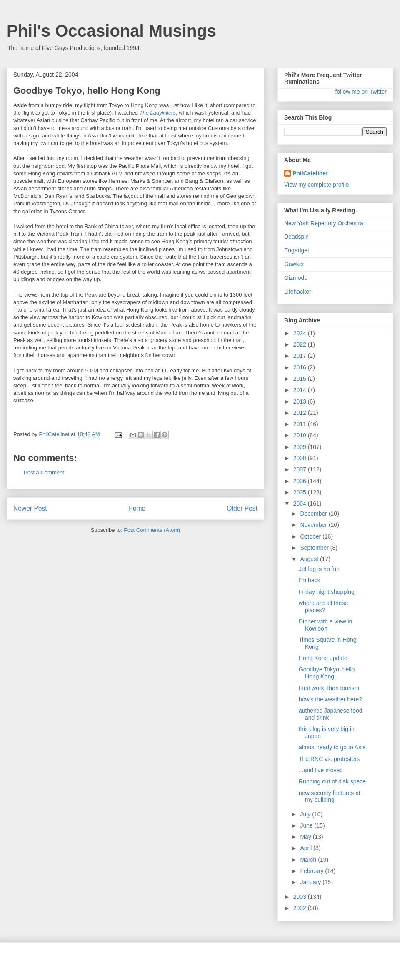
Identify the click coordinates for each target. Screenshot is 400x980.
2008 (300, 458)
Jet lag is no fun (319, 569)
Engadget (296, 250)
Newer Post (30, 508)
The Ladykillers (158, 113)
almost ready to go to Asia (332, 747)
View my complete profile (316, 184)
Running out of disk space (332, 781)
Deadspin (296, 236)
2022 (300, 344)
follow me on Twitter (361, 91)
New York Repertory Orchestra (323, 223)
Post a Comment (44, 472)
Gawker (294, 264)
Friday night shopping (327, 591)
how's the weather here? (330, 699)
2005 (300, 492)
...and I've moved (321, 770)
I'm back (309, 580)
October (311, 536)
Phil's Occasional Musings (111, 31)
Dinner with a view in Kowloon (325, 625)
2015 (300, 378)
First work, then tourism (329, 688)
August (310, 559)
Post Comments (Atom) (152, 530)
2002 (300, 908)
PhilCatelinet (310, 173)
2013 (300, 401)
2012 (300, 412)
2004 (300, 503)
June (307, 825)
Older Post (242, 508)
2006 (300, 481)
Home (137, 508)
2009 (300, 447)
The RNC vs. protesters (329, 759)
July (306, 814)
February (312, 871)
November (314, 524)
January (311, 882)
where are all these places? (323, 606)
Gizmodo (296, 277)
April (306, 848)
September (315, 547)
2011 (300, 424)
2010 (300, 435)
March (309, 859)
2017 (300, 355)
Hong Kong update (323, 658)
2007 (300, 469)
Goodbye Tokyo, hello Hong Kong (327, 673)
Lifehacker (297, 291)
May (306, 836)
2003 (300, 896)
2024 (300, 333)
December (314, 513)
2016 (300, 367)
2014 (300, 390)
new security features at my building (329, 796)
